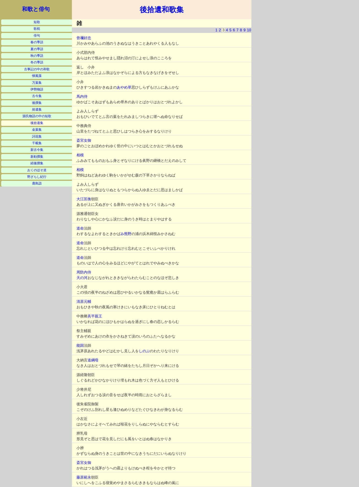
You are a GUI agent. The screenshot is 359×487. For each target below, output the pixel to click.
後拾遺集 (36, 123)
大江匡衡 (83, 199)
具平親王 (94, 316)
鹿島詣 (37, 183)
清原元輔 (83, 301)
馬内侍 (81, 96)
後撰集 (37, 103)
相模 (80, 155)
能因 (80, 345)
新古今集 (36, 150)
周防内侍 (83, 272)
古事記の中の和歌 (37, 69)
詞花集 (37, 136)
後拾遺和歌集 (162, 9)
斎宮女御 (83, 140)
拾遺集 (37, 109)
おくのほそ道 (36, 170)
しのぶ (144, 351)
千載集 (37, 143)
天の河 (81, 278)
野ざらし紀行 (36, 177)
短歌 (37, 22)
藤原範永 (83, 477)
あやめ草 (124, 87)
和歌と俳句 (36, 9)
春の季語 (36, 42)
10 (249, 30)
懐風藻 (37, 76)
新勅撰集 (36, 156)
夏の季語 (36, 49)
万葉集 (37, 82)
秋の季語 (36, 55)
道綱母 (92, 360)
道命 (80, 228)
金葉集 (37, 129)
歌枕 (37, 28)
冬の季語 (36, 62)
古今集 (37, 96)
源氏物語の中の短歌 (36, 116)
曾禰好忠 (83, 38)
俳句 (37, 35)
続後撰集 (36, 163)
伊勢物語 (36, 89)
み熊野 (125, 234)
